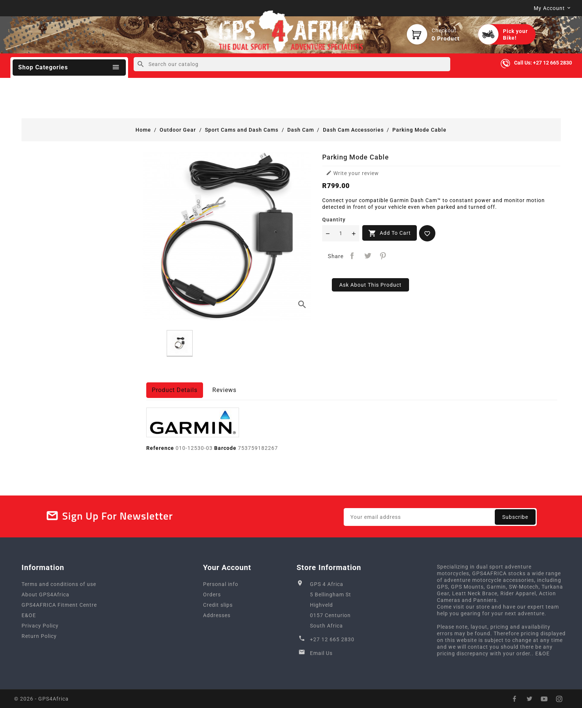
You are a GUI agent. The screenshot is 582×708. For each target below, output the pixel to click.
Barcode (225, 448)
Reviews (224, 389)
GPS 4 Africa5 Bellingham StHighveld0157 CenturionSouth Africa (330, 605)
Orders (212, 594)
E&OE (29, 615)
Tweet (367, 255)
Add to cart (389, 233)
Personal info (220, 584)
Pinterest (383, 255)
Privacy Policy (40, 626)
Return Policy (39, 636)
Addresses (216, 615)
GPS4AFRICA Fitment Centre (59, 605)
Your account (227, 567)
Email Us (321, 653)
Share (352, 255)
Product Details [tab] (174, 389)
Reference (160, 448)
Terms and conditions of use (59, 584)
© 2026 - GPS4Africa (41, 699)
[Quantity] (340, 233)
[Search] (292, 64)
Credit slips (218, 605)
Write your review (352, 173)
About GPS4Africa (45, 594)
